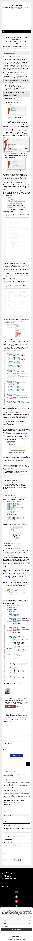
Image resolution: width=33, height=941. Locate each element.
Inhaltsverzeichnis (9, 53)
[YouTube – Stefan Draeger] (17, 706)
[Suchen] (28, 764)
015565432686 (7, 877)
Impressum (23, 939)
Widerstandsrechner (8, 839)
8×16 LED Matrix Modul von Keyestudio (12, 845)
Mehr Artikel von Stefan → (10, 706)
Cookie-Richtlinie (10, 939)
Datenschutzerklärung (17, 939)
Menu (28, 31)
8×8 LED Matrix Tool (8, 842)
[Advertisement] (16, 18)
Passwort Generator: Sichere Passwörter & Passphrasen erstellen (17, 828)
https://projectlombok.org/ (18, 86)
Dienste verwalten (5, 926)
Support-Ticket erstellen (9, 777)
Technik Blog (16, 5)
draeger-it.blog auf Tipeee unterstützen (13, 800)
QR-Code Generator (8, 825)
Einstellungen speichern (16, 936)
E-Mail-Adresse (7, 743)
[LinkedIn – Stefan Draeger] (19, 706)
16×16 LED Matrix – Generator (10, 848)
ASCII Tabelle (6, 833)
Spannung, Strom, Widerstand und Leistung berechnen (15, 836)
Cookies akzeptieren (16, 929)
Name (5, 738)
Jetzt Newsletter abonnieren (10, 788)
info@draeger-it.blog (10, 878)
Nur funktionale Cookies (16, 933)
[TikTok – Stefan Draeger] (21, 706)
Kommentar (7, 721)
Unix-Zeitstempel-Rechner (9, 831)
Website (5, 749)
